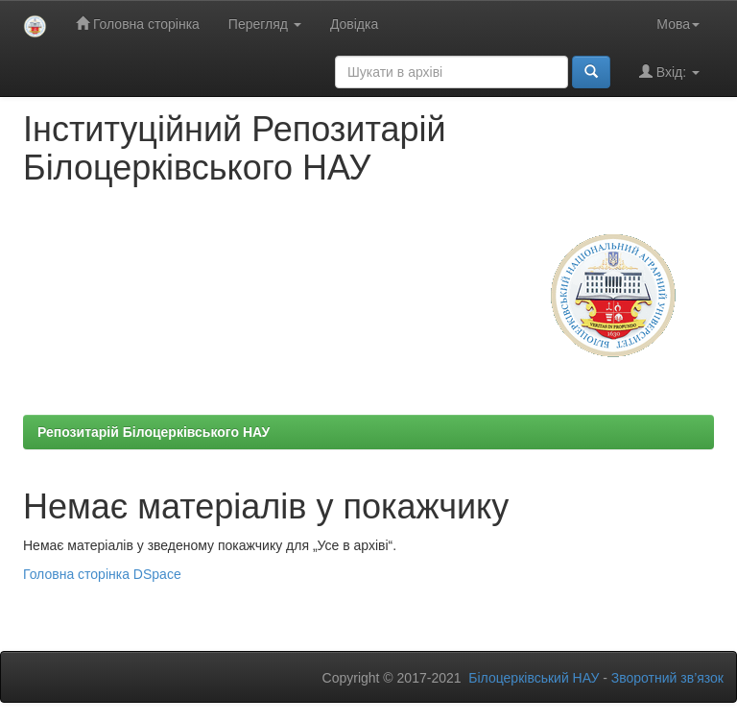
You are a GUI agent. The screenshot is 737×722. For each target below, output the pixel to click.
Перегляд (264, 24)
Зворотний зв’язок (667, 678)
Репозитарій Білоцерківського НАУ (153, 432)
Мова (678, 24)
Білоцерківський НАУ (533, 678)
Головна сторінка (138, 23)
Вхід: (669, 71)
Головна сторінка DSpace (102, 574)
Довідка (354, 24)
